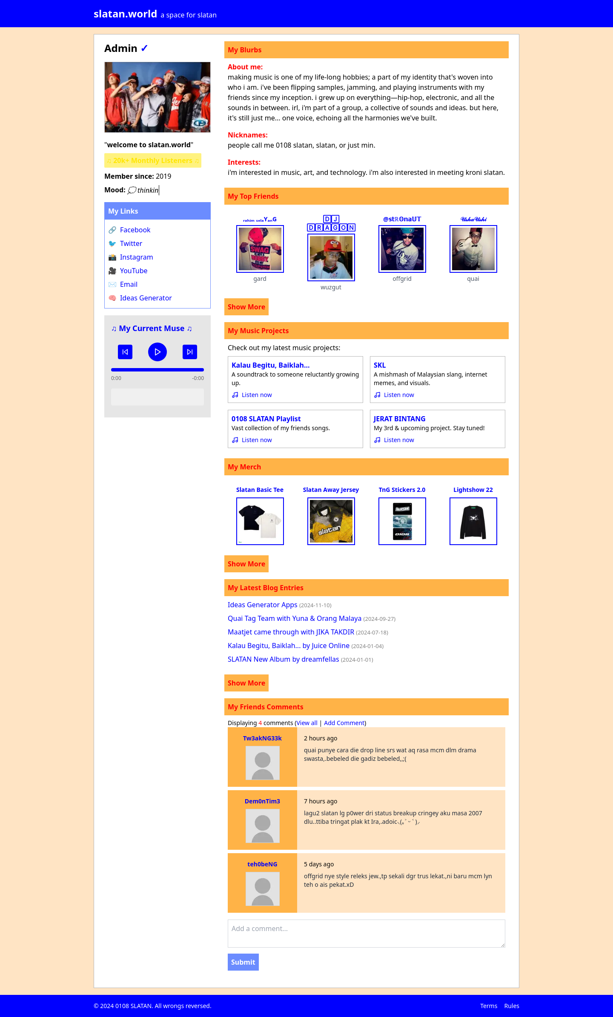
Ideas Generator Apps (280, 604)
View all (306, 723)
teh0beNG (262, 864)
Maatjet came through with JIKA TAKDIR (308, 632)
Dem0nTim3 (262, 801)
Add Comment (344, 723)
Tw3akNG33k (262, 738)
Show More (246, 306)
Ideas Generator (140, 298)
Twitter (125, 243)
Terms (488, 1006)
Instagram (130, 257)
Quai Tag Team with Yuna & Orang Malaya (311, 618)
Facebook (129, 229)
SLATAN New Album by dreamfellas (300, 659)
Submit (243, 962)
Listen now (257, 395)
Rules (511, 1006)
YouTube (128, 270)
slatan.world (125, 13)
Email (122, 284)
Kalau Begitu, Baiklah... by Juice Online (306, 645)
